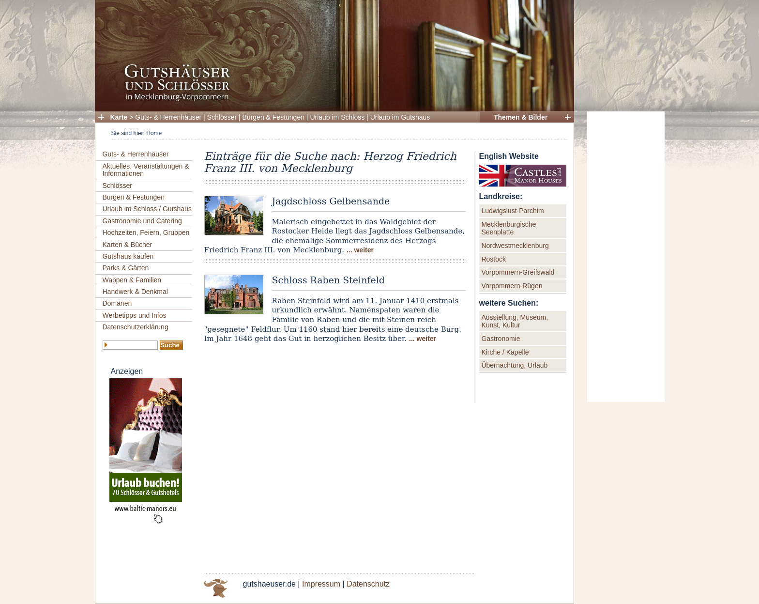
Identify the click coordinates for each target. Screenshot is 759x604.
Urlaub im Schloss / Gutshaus (147, 209)
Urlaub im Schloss (337, 117)
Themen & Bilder (520, 117)
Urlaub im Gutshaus (400, 117)
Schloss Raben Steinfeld (328, 280)
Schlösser (222, 117)
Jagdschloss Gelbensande (331, 201)
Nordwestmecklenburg (514, 245)
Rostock (493, 259)
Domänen (117, 303)
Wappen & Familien (132, 280)
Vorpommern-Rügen (511, 286)
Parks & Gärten (126, 268)
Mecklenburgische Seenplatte (508, 228)
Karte (119, 117)
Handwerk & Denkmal (135, 291)
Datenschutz (368, 584)
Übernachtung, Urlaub (514, 365)
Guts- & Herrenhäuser (168, 117)
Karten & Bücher (127, 244)
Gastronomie (500, 338)
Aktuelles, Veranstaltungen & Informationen (146, 169)
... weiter (360, 250)
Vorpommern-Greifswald (517, 272)
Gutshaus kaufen (128, 256)
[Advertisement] (626, 256)
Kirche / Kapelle (505, 352)
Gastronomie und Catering (142, 221)
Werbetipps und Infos (135, 315)
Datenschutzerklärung (135, 327)
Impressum (321, 584)
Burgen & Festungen (273, 117)
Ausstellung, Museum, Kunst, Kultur (514, 321)
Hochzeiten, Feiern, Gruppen (146, 232)
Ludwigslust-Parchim (512, 211)
